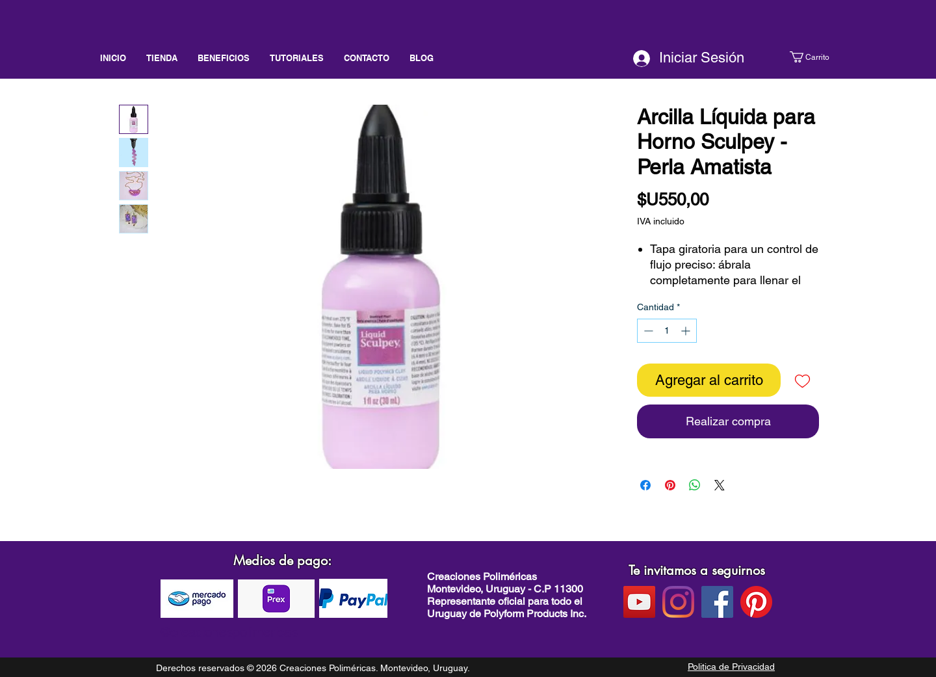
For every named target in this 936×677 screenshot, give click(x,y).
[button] (822, 56)
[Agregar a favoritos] (802, 380)
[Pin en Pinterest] (670, 485)
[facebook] (717, 602)
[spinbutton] (667, 330)
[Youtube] (639, 602)
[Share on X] (719, 485)
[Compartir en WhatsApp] (695, 485)
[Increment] (687, 330)
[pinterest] (756, 602)
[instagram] (678, 602)
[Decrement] (647, 330)
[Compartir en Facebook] (645, 485)
